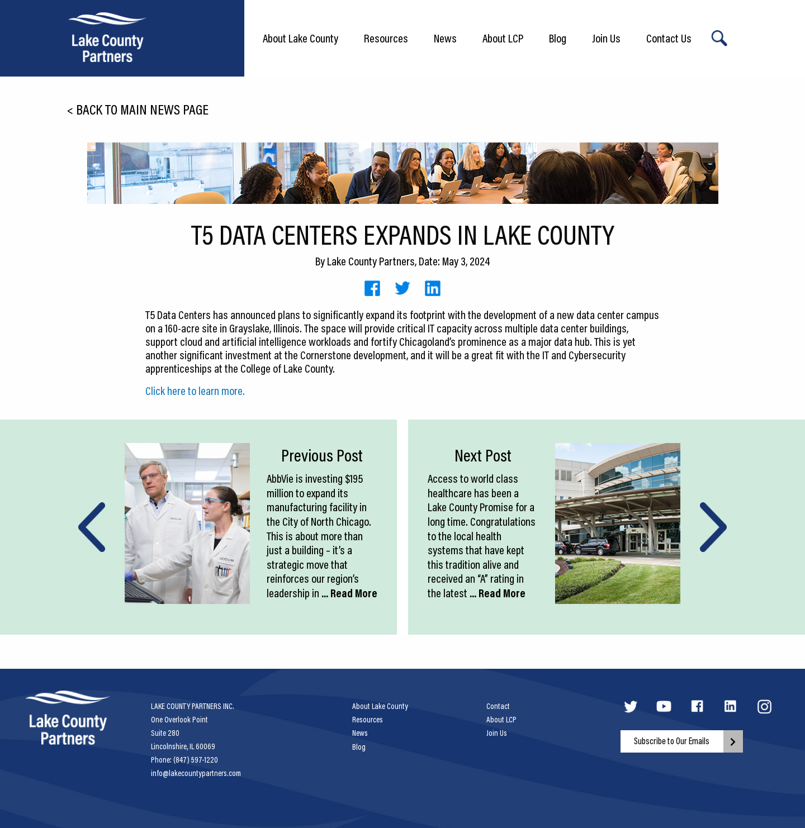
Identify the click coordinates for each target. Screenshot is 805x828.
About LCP (502, 38)
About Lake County (300, 38)
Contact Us (669, 38)
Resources (386, 38)
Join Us (606, 38)
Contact (498, 706)
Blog (557, 38)
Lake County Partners (371, 261)
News (445, 38)
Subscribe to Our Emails (671, 740)
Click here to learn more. (195, 390)
